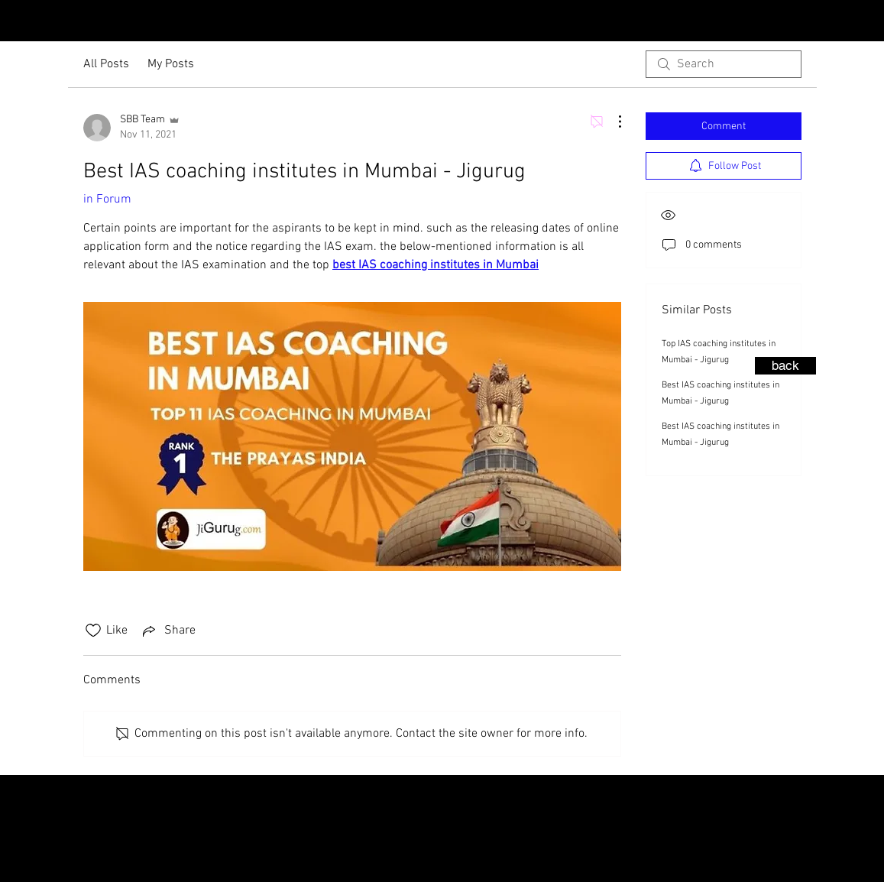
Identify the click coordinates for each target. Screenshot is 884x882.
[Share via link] (168, 630)
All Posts (106, 64)
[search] (723, 64)
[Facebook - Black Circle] (869, 22)
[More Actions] (612, 121)
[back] (785, 366)
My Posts (170, 64)
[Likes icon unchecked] (93, 630)
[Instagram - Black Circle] (844, 22)
